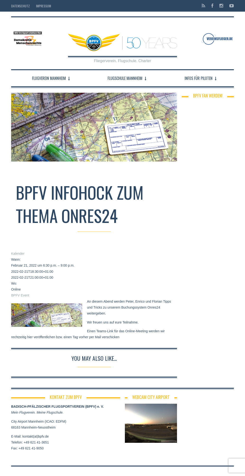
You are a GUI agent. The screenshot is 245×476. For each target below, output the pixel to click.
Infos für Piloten (199, 78)
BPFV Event (20, 295)
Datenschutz (20, 5)
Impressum (43, 5)
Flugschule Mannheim (125, 78)
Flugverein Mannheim (49, 78)
